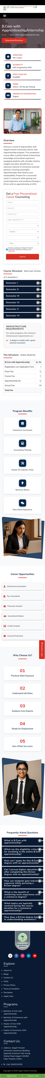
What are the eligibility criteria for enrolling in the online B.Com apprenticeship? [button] (22, 852)
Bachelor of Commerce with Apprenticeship (15, 1019)
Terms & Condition (11, 988)
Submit (22, 256)
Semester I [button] (12, 282)
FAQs (6, 981)
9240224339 (16, 1064)
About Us (8, 970)
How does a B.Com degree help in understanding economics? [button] (21, 918)
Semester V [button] (12, 309)
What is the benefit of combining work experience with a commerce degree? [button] (22, 894)
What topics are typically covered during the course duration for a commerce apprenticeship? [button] (18, 907)
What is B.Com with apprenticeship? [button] (15, 841)
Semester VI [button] (13, 315)
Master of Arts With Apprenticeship (12, 1025)
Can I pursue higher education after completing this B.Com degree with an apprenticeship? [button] (21, 872)
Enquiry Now (33, 1076)
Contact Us (8, 977)
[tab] (22, 283)
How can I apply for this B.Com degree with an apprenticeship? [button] (21, 861)
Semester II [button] (12, 289)
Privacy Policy (9, 985)
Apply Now (8, 996)
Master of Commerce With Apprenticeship (15, 1031)
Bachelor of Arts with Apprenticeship (13, 1012)
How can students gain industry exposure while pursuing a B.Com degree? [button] (22, 883)
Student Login (42, 649)
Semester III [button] (12, 295)
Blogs (6, 974)
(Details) (11, 251)
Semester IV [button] (13, 302)
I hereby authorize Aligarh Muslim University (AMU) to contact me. (19, 249)
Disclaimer (8, 992)
